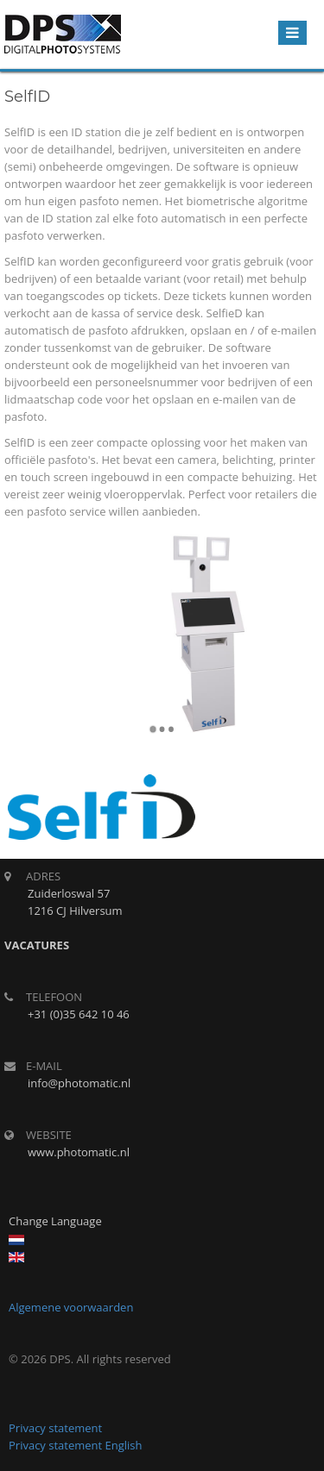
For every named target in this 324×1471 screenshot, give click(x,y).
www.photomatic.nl (79, 1152)
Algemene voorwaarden (71, 1307)
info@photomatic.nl (79, 1083)
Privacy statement (55, 1428)
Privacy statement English (76, 1445)
